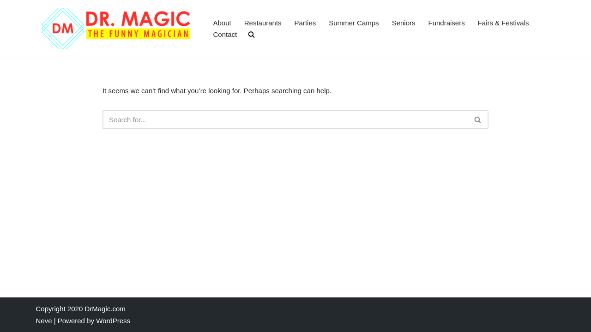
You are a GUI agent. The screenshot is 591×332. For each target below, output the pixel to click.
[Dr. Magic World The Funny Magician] (117, 28)
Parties (305, 23)
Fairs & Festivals (503, 23)
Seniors (404, 23)
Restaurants (263, 23)
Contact (225, 34)
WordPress (113, 321)
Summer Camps (354, 23)
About (222, 23)
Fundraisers (446, 23)
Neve (44, 321)
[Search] (285, 119)
